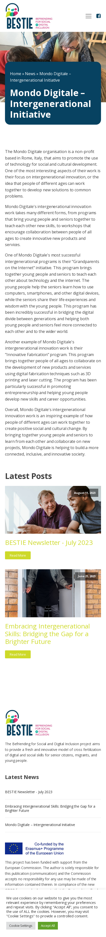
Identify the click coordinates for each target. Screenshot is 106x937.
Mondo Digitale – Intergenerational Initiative (40, 824)
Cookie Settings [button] (20, 925)
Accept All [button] (48, 925)
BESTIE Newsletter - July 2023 (49, 542)
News (30, 73)
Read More (18, 555)
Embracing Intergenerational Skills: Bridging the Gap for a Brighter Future (47, 634)
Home (15, 73)
